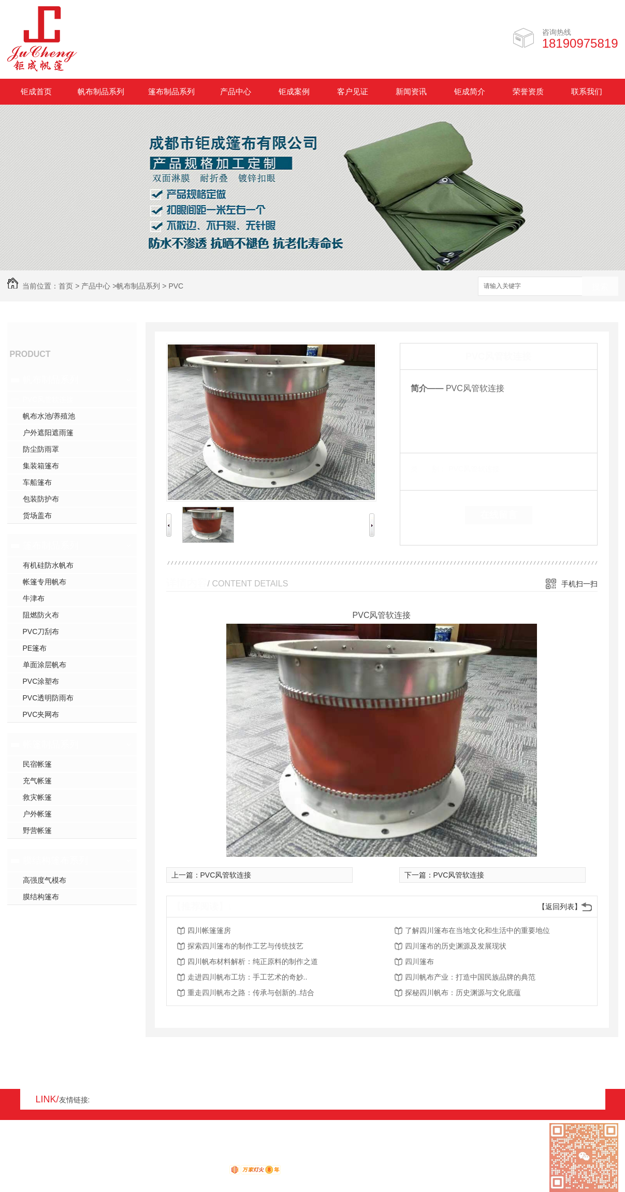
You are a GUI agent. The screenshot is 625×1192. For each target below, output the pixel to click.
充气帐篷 (37, 781)
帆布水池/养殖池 (49, 416)
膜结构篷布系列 (55, 860)
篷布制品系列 (171, 91)
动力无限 (210, 1172)
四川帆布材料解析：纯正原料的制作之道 (252, 961)
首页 (66, 286)
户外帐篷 (37, 814)
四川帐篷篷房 (209, 930)
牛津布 (34, 598)
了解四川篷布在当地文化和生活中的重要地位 (477, 930)
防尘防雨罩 (41, 449)
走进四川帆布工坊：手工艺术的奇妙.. (247, 977)
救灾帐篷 (37, 797)
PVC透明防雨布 (48, 698)
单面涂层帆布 (44, 664)
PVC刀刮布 (41, 631)
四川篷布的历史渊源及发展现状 (455, 946)
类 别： (428, 469)
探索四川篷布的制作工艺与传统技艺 (245, 946)
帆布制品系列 (101, 91)
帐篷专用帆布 (44, 582)
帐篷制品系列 (51, 744)
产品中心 (235, 91)
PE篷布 (35, 648)
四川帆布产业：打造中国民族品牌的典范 (470, 977)
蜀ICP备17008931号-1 (147, 1159)
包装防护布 (41, 499)
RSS (48, 1159)
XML (69, 1159)
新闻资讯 (411, 91)
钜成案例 (294, 91)
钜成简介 (469, 91)
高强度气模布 (44, 880)
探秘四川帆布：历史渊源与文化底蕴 (463, 992)
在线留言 (498, 515)
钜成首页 (36, 91)
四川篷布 (419, 961)
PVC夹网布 (41, 714)
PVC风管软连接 (48, 399)
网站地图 (21, 1159)
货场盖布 (37, 515)
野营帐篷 (37, 830)
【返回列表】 (560, 906)
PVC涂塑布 (41, 681)
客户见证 (352, 91)
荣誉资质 (528, 91)
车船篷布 (37, 482)
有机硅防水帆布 (48, 565)
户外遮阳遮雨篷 (48, 432)
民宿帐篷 (37, 764)
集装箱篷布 (41, 466)
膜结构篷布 (41, 897)
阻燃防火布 (41, 615)
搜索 (600, 286)
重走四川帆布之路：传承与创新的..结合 (251, 992)
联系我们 (586, 91)
